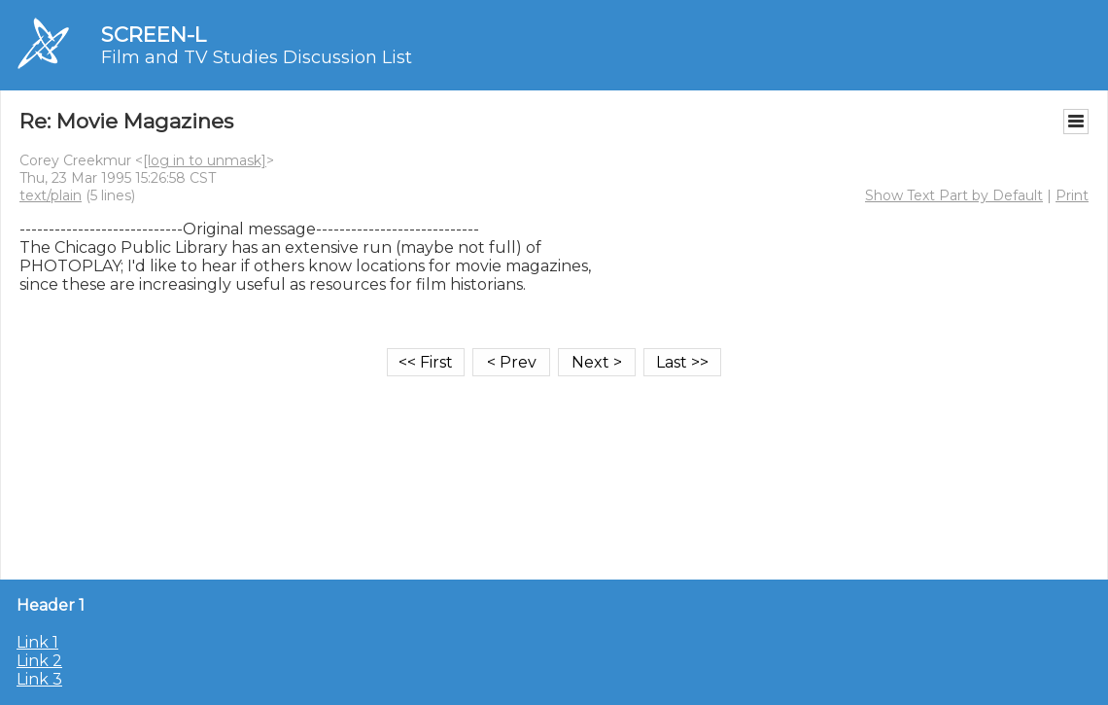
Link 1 (37, 642)
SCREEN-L (153, 34)
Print (1072, 195)
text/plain (50, 195)
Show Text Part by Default (954, 195)
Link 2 (39, 661)
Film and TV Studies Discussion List (256, 57)
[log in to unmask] (204, 160)
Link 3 (39, 679)
